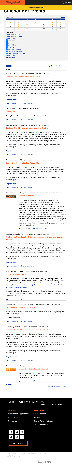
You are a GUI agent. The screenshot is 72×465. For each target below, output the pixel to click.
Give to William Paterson (43, 421)
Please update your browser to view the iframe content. (35, 23)
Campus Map (13, 417)
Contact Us (12, 421)
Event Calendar (39, 414)
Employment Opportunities (19, 414)
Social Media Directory (42, 425)
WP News (37, 417)
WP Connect (18, 443)
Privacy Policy (59, 462)
